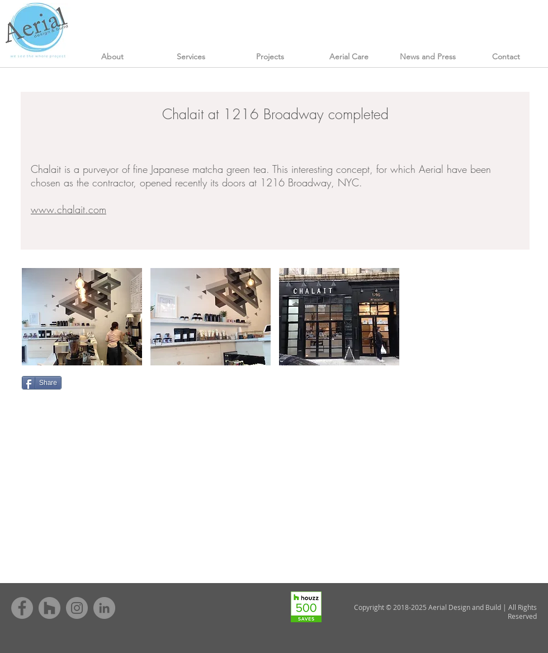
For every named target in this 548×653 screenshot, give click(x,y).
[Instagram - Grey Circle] (77, 608)
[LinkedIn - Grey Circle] (104, 608)
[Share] (42, 382)
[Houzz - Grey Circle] (49, 608)
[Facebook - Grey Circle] (22, 608)
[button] (82, 316)
